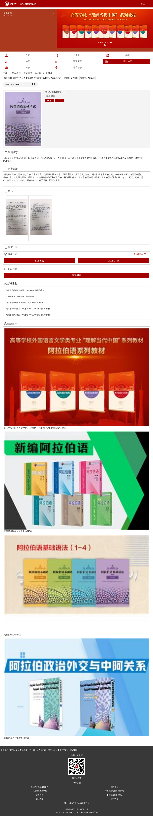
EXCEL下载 (113, 261)
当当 (59, 100)
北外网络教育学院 (40, 791)
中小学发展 (62, 750)
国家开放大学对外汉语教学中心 (76, 803)
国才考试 (114, 799)
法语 (28, 61)
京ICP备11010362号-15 (90, 812)
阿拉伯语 (127, 61)
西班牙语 (77, 61)
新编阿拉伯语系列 (71, 78)
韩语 (28, 67)
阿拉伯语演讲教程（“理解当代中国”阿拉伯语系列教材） (28, 315)
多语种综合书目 (141, 254)
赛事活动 (51, 750)
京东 (49, 100)
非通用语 (77, 67)
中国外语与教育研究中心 (115, 791)
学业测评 (32, 750)
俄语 (77, 55)
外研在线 (39, 799)
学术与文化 (40, 73)
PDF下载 (39, 261)
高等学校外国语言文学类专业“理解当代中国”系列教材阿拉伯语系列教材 (32, 78)
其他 (50, 73)
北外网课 (39, 795)
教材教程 (16, 73)
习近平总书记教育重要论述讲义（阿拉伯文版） (25, 303)
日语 (28, 55)
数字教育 (23, 750)
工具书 (6, 73)
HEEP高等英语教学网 (39, 787)
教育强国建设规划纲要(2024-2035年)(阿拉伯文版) (25, 290)
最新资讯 (4, 750)
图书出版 (13, 750)
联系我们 (74, 750)
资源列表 (76, 275)
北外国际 (114, 787)
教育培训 (42, 750)
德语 (128, 55)
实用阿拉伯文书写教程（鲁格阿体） (20, 296)
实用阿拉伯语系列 (87, 78)
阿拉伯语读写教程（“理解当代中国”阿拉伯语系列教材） (28, 309)
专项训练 (27, 73)
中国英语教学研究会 (115, 795)
